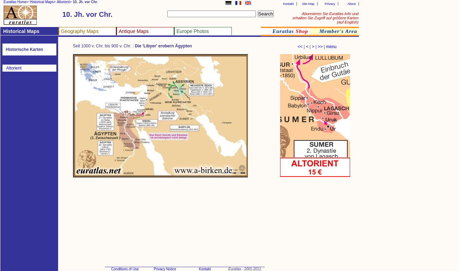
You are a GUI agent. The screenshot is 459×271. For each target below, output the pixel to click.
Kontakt (288, 4)
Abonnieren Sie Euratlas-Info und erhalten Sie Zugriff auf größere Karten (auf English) (326, 18)
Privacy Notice (165, 269)
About (351, 4)
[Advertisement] (200, 205)
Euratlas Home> (16, 2)
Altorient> (64, 2)
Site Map (308, 4)
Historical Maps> (43, 2)
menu (331, 46)
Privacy (330, 4)
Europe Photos (192, 31)
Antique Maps (134, 31)
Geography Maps (79, 31)
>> (320, 46)
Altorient (14, 68)
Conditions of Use (125, 269)
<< (300, 46)
